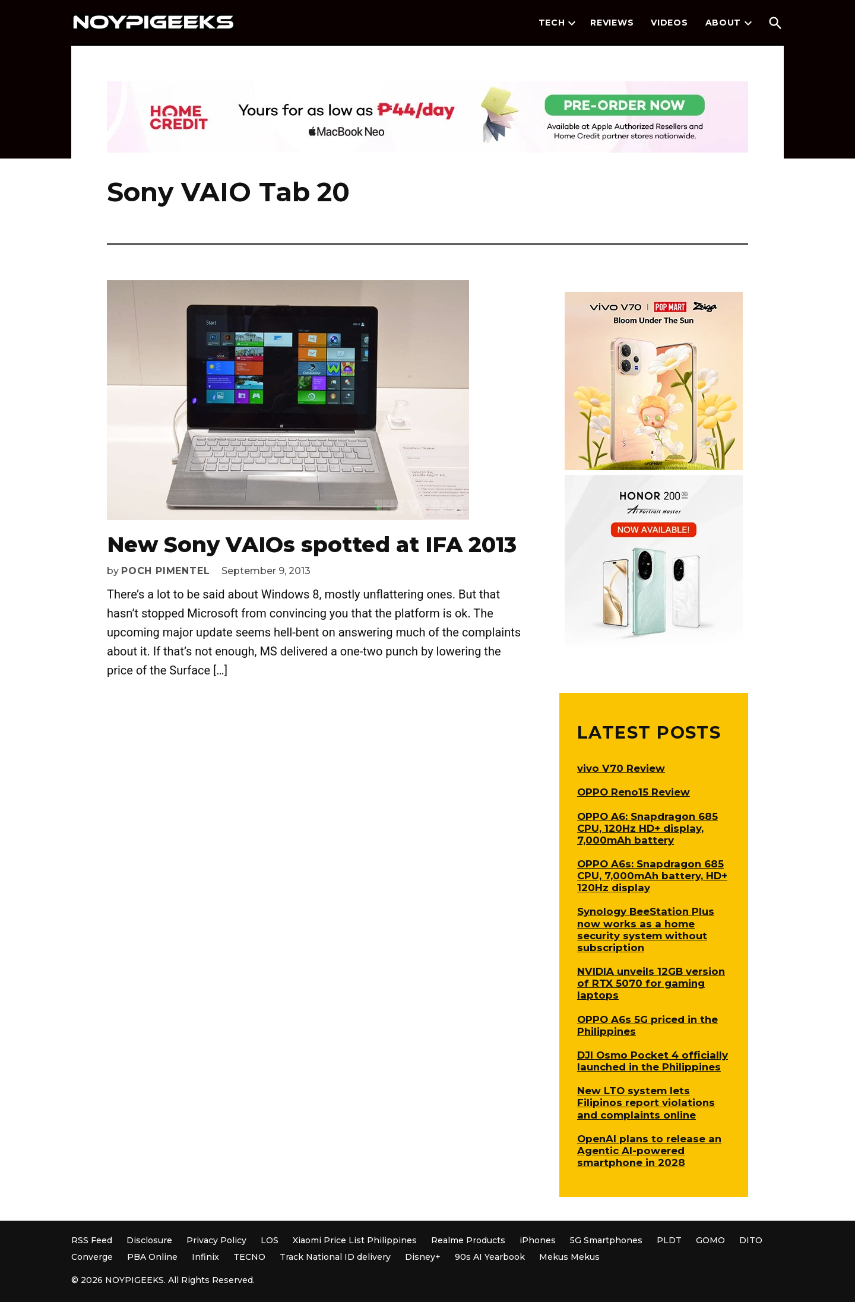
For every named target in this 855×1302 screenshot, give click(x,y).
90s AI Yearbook (490, 1257)
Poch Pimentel (165, 570)
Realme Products (468, 1240)
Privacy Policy (216, 1240)
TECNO (249, 1257)
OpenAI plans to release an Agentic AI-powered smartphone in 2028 (649, 1150)
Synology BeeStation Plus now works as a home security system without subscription (645, 929)
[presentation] (572, 23)
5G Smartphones (606, 1240)
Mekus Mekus (569, 1257)
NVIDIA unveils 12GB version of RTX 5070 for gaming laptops (651, 983)
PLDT (669, 1240)
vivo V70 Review (621, 768)
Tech (552, 22)
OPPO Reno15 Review (633, 792)
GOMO (710, 1240)
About (723, 22)
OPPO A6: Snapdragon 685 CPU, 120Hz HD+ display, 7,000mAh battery (647, 828)
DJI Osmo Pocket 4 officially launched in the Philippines (652, 1061)
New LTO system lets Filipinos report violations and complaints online (646, 1102)
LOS (269, 1240)
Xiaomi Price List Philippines (355, 1240)
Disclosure (149, 1240)
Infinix (205, 1257)
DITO (750, 1240)
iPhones (538, 1240)
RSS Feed (91, 1240)
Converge (92, 1257)
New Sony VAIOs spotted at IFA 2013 (312, 544)
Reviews (612, 22)
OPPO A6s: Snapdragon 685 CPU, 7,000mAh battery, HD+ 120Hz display (652, 876)
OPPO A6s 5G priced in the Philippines (647, 1025)
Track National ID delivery (335, 1257)
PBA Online (152, 1257)
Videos (669, 22)
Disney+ (423, 1257)
